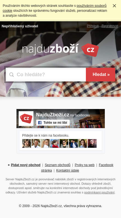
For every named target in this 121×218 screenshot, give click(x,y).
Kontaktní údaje (67, 170)
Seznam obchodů (57, 165)
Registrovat (110, 26)
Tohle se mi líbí (55, 123)
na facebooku (63, 115)
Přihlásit (93, 26)
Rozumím (114, 5)
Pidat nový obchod (25, 165)
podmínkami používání (99, 192)
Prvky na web (84, 165)
